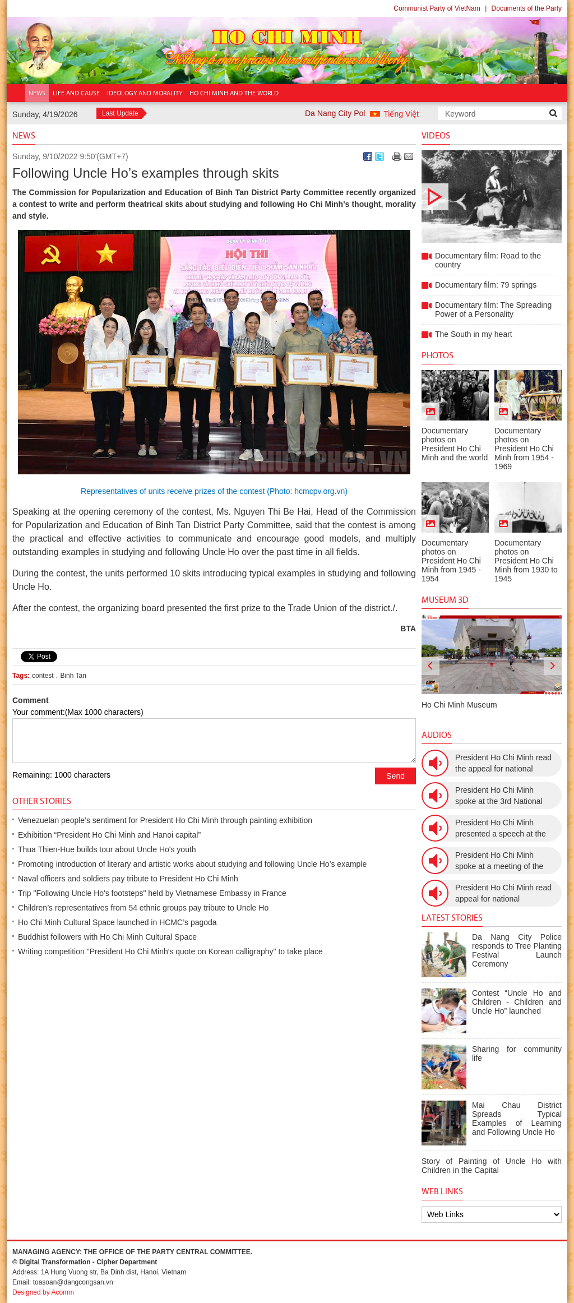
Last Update (120, 113)
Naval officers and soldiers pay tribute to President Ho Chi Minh (128, 878)
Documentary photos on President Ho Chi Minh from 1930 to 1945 (526, 560)
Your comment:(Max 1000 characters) (78, 712)
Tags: (21, 676)
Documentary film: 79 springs (485, 284)
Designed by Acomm (43, 1292)
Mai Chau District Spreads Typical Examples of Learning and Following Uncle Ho (517, 1118)
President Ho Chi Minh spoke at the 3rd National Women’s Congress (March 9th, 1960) (502, 796)
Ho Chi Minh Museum (459, 704)
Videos (436, 135)
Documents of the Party (527, 8)
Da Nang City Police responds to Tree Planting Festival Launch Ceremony (517, 950)
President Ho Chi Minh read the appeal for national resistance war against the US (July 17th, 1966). (503, 763)
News (23, 135)
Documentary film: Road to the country (492, 196)
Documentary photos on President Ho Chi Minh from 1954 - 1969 (524, 448)
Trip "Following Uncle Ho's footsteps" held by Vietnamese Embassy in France (152, 893)
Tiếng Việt (401, 113)
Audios (437, 734)
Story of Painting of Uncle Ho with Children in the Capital (492, 1166)
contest (43, 676)
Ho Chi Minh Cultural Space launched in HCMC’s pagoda (117, 922)
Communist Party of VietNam (437, 8)
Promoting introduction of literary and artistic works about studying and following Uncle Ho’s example (192, 864)
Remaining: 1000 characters (61, 774)
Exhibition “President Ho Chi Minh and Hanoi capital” (109, 834)
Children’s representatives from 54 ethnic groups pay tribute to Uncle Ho (143, 907)
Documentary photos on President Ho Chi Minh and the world (455, 444)
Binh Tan (73, 676)
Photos (437, 355)
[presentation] (430, 666)
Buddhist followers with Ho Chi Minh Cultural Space (107, 936)
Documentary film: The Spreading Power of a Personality (493, 309)
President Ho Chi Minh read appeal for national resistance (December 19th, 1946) (503, 893)
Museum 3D (445, 599)
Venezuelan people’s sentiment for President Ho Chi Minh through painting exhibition (165, 820)
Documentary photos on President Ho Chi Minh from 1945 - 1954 (451, 560)
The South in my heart (473, 334)
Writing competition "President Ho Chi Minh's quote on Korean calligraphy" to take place (170, 951)
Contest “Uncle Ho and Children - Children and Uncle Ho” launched (517, 1001)
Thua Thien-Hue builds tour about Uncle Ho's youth (107, 849)
